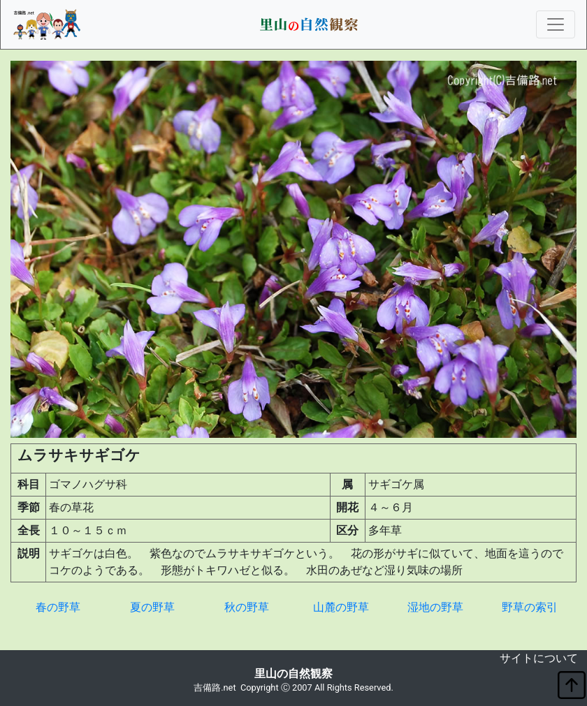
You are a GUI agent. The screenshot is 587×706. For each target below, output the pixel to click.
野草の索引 (530, 607)
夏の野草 (152, 607)
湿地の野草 (435, 607)
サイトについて (539, 658)
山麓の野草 (341, 607)
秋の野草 (246, 607)
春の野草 (58, 607)
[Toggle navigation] (555, 24)
